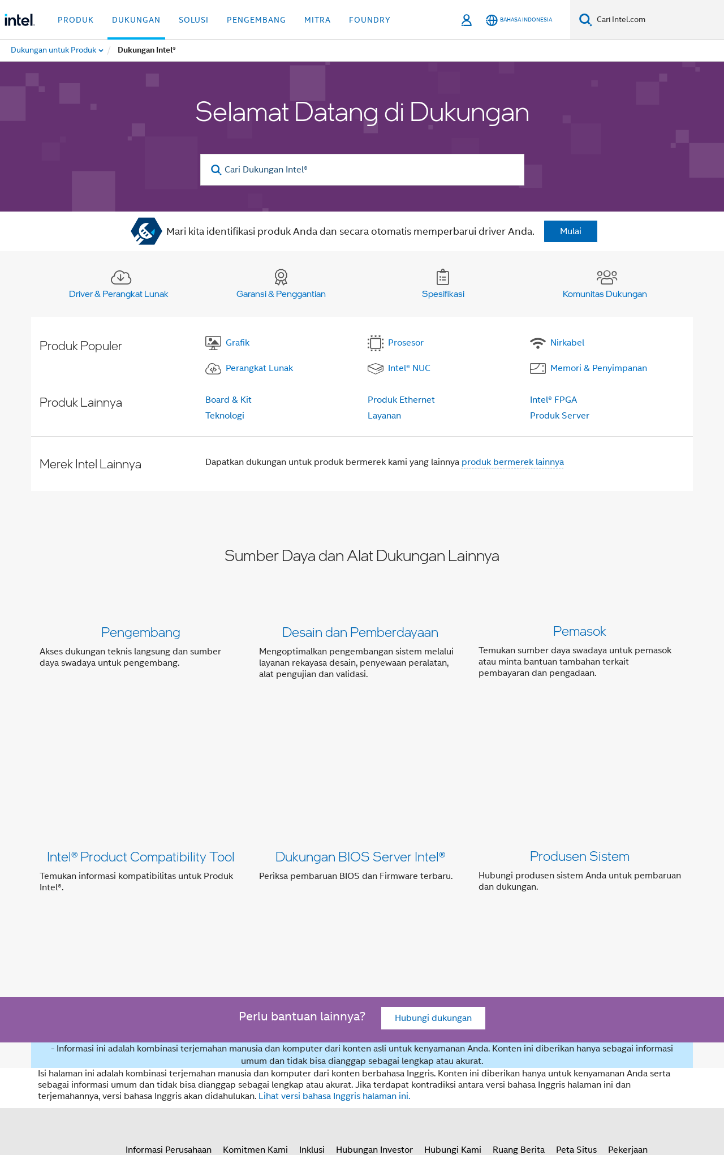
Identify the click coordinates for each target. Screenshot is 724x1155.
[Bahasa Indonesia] (519, 20)
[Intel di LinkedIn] (186, 1026)
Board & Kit (228, 400)
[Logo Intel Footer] (62, 1049)
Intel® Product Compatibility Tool (141, 757)
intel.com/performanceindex (548, 1088)
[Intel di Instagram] (215, 1026)
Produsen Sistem (580, 757)
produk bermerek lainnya (513, 462)
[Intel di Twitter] (159, 1026)
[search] (217, 170)
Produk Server (559, 415)
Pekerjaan (628, 986)
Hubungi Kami (452, 986)
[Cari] (585, 19)
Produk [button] (76, 20)
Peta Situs (576, 986)
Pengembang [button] (256, 20)
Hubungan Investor (374, 986)
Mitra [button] (317, 20)
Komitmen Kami (255, 986)
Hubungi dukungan (433, 854)
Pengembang (140, 631)
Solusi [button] (194, 20)
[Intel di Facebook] (130, 1026)
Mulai (570, 231)
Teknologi (224, 415)
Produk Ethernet (401, 400)
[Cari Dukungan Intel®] (362, 170)
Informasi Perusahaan (169, 986)
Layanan (384, 415)
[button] (362, 655)
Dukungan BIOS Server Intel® (360, 757)
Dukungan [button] (136, 20)
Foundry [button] (370, 20)
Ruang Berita (519, 986)
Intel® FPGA (553, 400)
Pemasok (579, 631)
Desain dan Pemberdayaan (360, 631)
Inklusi (312, 986)
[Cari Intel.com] (658, 20)
